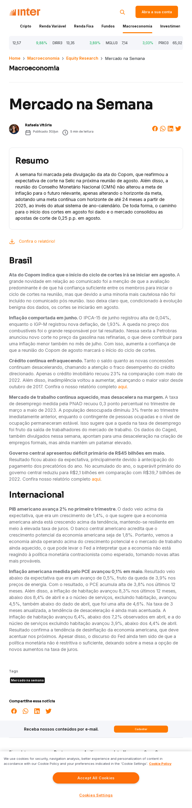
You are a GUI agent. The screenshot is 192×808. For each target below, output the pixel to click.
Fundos (108, 26)
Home (14, 58)
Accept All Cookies (96, 778)
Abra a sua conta (157, 12)
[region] (96, 779)
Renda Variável (52, 26)
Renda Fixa (84, 26)
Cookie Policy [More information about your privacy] (160, 764)
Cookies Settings (96, 795)
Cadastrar (141, 729)
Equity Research (82, 58)
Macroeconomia (137, 26)
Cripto (25, 26)
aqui (122, 386)
